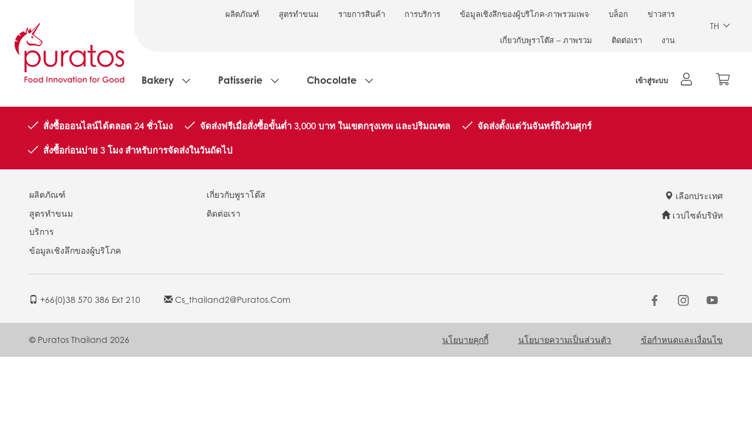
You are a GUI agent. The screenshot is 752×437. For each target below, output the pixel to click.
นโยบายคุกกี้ (465, 339)
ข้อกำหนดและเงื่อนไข (682, 339)
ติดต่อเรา (627, 40)
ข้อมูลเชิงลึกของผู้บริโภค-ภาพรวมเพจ (524, 13)
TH (720, 26)
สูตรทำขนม (299, 13)
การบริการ (422, 13)
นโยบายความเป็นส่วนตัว (564, 339)
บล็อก (618, 13)
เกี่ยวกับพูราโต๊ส (236, 194)
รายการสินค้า (361, 13)
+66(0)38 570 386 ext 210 (84, 299)
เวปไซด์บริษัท (692, 215)
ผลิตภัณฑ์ (242, 13)
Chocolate (332, 80)
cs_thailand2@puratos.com (227, 299)
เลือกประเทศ (694, 195)
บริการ (41, 231)
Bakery (158, 80)
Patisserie (240, 80)
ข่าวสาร (661, 13)
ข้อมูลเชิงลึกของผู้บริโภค (75, 250)
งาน (668, 40)
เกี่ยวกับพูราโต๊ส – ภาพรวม (546, 40)
